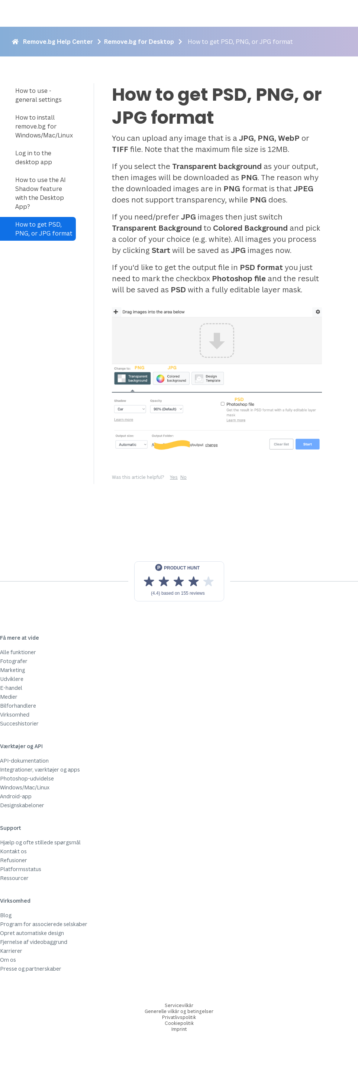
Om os (8, 959)
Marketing (12, 669)
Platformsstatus (20, 869)
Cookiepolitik (179, 1023)
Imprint (179, 1029)
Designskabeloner (22, 805)
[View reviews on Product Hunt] (179, 581)
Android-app (16, 796)
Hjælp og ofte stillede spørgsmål (40, 842)
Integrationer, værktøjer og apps (40, 769)
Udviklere (11, 678)
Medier (8, 696)
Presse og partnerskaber (30, 968)
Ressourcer (14, 877)
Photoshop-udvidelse (27, 778)
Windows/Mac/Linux (24, 787)
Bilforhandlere (18, 705)
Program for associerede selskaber (43, 924)
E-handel (11, 687)
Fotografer (14, 661)
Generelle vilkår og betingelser (179, 1011)
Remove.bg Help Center (58, 42)
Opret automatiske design (32, 932)
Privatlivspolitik (179, 1017)
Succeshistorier (19, 723)
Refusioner (13, 860)
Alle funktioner (18, 652)
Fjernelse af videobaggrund (33, 941)
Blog (6, 915)
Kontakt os (13, 851)
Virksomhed (14, 714)
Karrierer (11, 950)
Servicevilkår (179, 1005)
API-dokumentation (24, 760)
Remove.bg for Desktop (139, 42)
